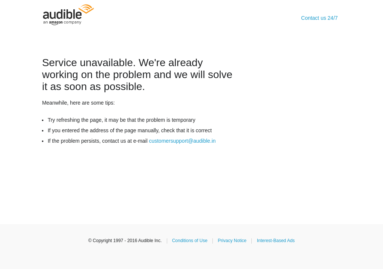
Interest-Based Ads (276, 240)
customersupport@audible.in (182, 141)
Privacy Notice (232, 240)
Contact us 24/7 (319, 18)
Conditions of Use (190, 240)
